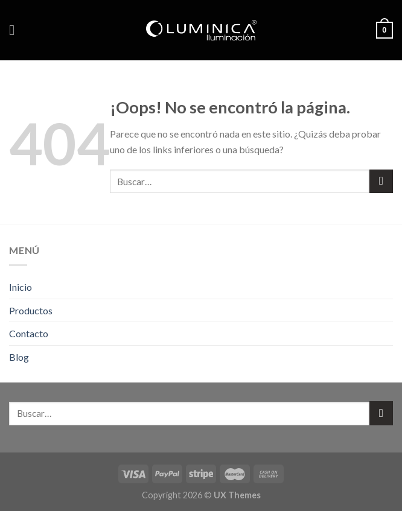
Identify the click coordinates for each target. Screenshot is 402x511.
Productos (31, 310)
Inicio (20, 287)
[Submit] (381, 181)
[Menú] (16, 30)
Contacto (28, 333)
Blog (19, 357)
